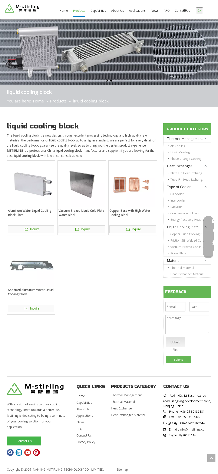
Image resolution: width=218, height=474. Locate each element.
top (211, 458)
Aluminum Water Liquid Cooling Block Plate (29, 213)
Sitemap (122, 469)
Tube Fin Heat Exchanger (187, 179)
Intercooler (177, 200)
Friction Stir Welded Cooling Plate (190, 240)
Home (80, 396)
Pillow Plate (178, 253)
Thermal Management (185, 138)
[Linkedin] (19, 452)
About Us (82, 409)
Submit (178, 360)
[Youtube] (27, 452)
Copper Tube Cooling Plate (188, 234)
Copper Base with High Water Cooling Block (129, 213)
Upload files (175, 343)
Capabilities (84, 403)
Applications (84, 415)
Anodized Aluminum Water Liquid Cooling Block (30, 292)
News (80, 422)
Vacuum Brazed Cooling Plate (190, 247)
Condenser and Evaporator (188, 213)
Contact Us (24, 441)
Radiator (176, 207)
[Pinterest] (36, 452)
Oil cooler (177, 194)
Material (173, 260)
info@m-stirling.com (193, 429)
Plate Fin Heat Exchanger (187, 173)
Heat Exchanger (179, 166)
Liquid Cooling (180, 152)
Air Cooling (177, 146)
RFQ (79, 429)
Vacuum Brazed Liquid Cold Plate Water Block (81, 213)
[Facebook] (10, 452)
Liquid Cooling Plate (183, 227)
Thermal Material (182, 268)
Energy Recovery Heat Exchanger (190, 220)
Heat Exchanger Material (187, 274)
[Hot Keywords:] (199, 10)
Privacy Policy (85, 442)
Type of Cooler (179, 186)
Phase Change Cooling (185, 159)
